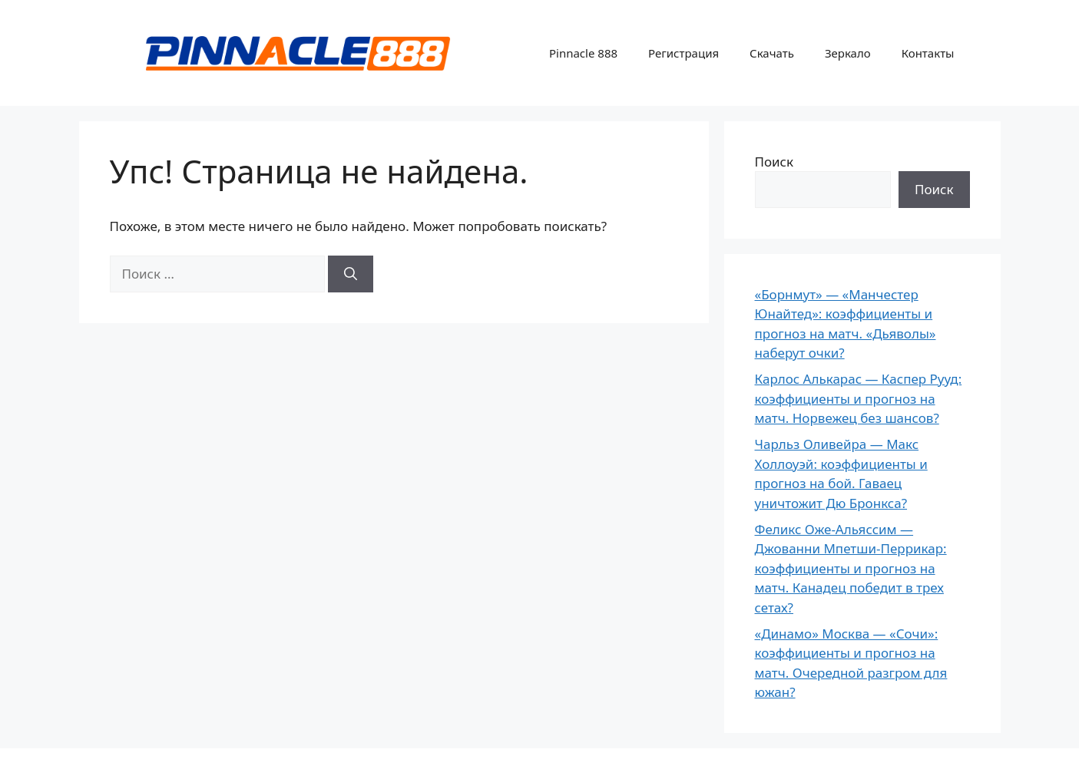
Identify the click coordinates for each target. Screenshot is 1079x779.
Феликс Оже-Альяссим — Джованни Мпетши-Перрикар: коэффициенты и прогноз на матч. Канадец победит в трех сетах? (851, 568)
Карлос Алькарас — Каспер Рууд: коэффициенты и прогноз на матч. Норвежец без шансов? (858, 398)
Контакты (928, 53)
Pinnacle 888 (583, 53)
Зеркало (848, 53)
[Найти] (350, 274)
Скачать (772, 53)
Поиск (774, 161)
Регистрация (683, 53)
